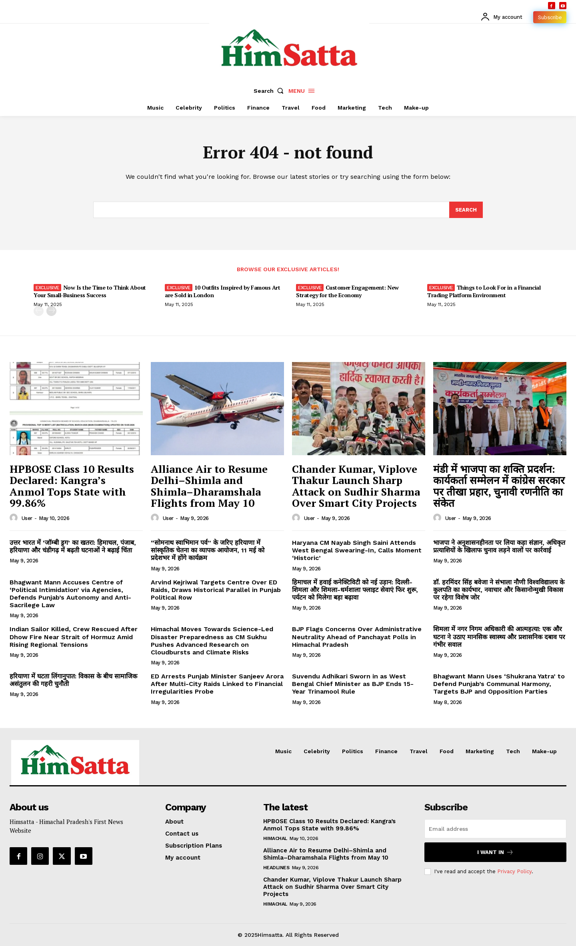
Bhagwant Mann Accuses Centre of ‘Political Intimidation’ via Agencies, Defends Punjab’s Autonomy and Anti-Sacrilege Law (70, 593)
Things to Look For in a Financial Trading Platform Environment (483, 291)
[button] (270, 90)
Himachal (275, 838)
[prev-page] (39, 311)
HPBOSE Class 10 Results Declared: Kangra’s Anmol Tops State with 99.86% (72, 486)
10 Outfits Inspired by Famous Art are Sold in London (222, 291)
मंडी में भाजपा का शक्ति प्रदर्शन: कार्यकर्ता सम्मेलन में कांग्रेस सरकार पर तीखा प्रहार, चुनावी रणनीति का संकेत (499, 486)
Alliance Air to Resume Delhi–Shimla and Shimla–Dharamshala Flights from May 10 (209, 486)
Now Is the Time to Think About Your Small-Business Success (90, 291)
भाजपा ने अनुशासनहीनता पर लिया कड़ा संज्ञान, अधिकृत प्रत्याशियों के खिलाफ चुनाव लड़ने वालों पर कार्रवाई (499, 546)
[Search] (466, 210)
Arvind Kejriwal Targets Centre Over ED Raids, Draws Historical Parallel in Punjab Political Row (216, 589)
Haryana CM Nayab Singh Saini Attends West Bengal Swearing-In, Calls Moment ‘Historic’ (357, 550)
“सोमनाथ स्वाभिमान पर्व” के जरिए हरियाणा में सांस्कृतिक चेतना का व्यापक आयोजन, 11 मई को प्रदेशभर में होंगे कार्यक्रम (207, 550)
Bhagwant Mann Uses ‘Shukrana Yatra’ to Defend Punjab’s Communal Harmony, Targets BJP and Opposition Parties (499, 683)
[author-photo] (15, 518)
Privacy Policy (514, 871)
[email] (495, 828)
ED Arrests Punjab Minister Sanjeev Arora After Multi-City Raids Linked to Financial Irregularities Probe (217, 683)
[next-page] (51, 311)
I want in (495, 852)
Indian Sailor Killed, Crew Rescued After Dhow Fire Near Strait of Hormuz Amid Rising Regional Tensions (74, 636)
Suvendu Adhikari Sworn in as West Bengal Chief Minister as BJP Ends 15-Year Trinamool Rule (353, 683)
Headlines (276, 867)
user (27, 518)
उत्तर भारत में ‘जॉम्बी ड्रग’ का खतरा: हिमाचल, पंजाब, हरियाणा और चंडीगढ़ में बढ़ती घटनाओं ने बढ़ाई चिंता (73, 546)
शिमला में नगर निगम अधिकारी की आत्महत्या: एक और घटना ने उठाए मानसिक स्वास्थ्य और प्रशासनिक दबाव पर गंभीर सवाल (499, 636)
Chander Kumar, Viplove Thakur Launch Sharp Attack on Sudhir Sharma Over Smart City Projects (356, 486)
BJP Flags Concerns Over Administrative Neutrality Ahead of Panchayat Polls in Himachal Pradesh (357, 636)
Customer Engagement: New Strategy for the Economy (347, 291)
